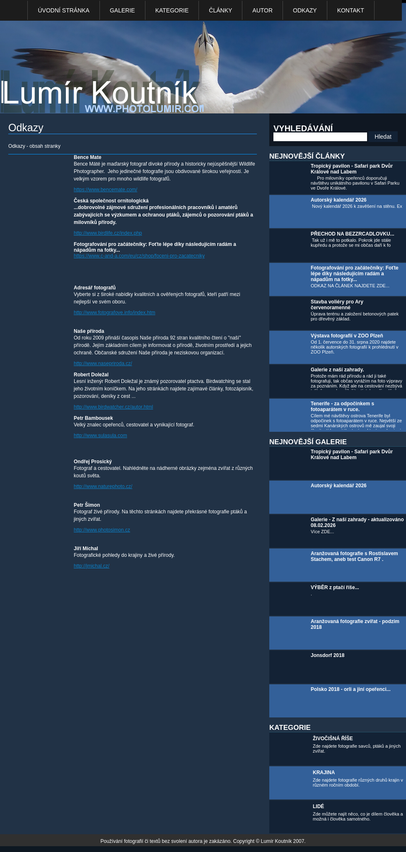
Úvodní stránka (63, 10)
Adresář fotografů (95, 288)
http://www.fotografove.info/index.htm (114, 312)
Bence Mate (88, 157)
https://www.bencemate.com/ (105, 190)
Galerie (122, 10)
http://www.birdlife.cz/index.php (108, 233)
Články (220, 10)
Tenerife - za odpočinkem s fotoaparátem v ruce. (342, 406)
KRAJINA (324, 772)
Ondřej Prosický (93, 462)
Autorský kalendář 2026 (339, 200)
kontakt (350, 10)
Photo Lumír (106, 68)
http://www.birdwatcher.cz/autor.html (113, 407)
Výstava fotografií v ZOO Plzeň (347, 336)
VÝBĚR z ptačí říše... (335, 587)
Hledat (383, 136)
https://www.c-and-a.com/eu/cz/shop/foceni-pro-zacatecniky (139, 256)
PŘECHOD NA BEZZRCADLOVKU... (352, 234)
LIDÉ (318, 806)
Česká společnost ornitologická (111, 201)
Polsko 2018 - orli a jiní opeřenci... (351, 689)
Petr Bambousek (93, 418)
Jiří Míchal (86, 548)
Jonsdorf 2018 (327, 655)
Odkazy (305, 10)
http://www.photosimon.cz (102, 530)
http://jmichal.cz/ (91, 566)
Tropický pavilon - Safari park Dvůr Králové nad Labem (352, 169)
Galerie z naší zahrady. (337, 370)
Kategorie (172, 10)
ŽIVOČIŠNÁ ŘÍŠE (333, 738)
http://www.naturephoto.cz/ (103, 486)
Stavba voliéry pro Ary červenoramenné (337, 304)
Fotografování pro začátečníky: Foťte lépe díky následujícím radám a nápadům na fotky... (355, 273)
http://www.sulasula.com (100, 435)
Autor (262, 10)
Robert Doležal (91, 375)
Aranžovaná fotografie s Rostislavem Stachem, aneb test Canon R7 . (354, 556)
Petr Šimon (87, 505)
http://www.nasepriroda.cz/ (103, 363)
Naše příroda (89, 331)
